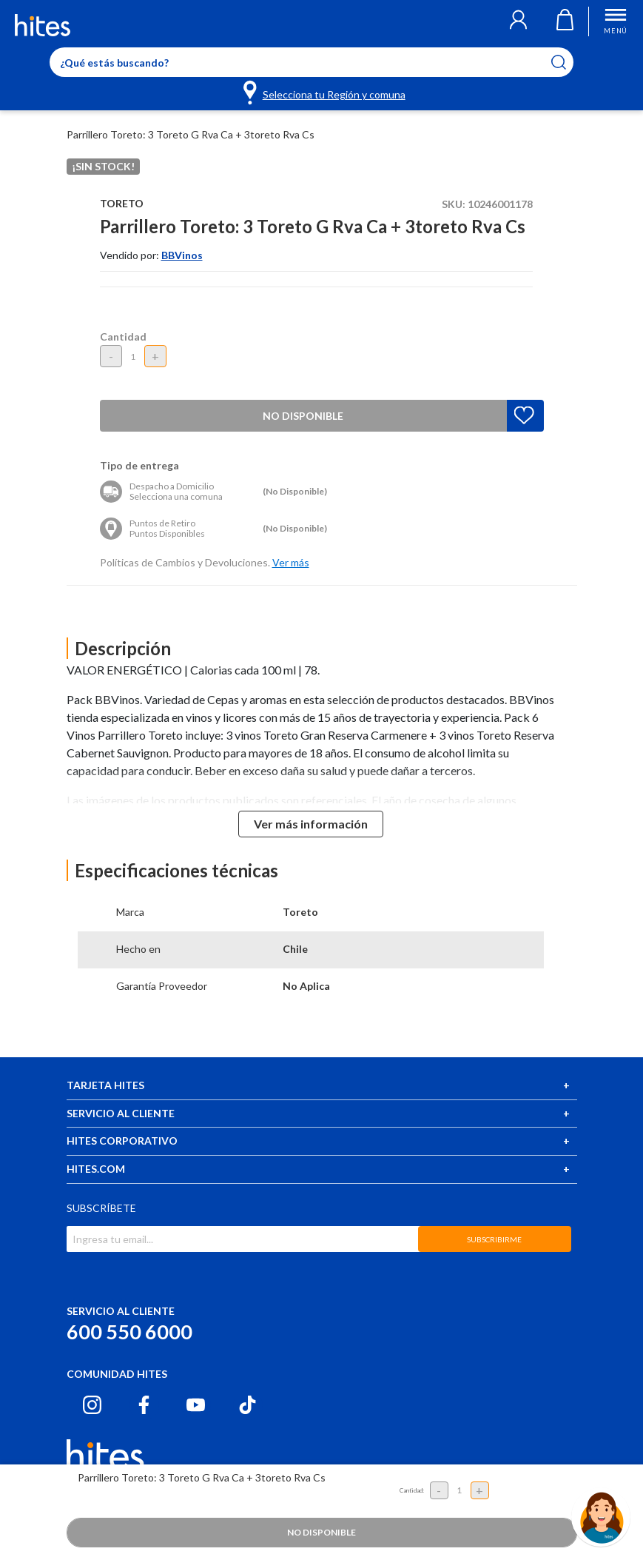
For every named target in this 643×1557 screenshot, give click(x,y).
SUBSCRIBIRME (494, 1239)
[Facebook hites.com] (144, 1405)
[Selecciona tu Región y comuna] (325, 92)
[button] (518, 21)
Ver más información (311, 824)
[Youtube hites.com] (195, 1405)
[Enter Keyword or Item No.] (311, 62)
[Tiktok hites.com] (247, 1405)
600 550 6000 (129, 1331)
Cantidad (123, 336)
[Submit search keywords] (568, 62)
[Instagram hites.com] (92, 1405)
